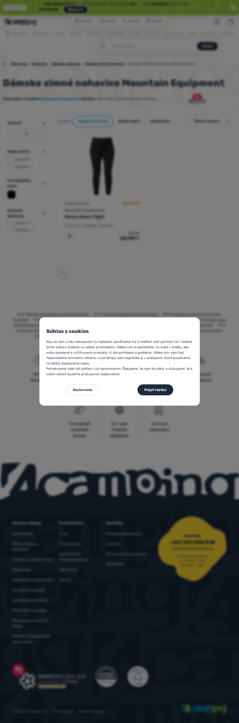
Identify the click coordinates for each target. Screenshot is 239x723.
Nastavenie (82, 390)
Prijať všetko (155, 390)
